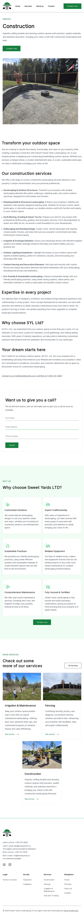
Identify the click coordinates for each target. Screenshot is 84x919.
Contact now (11, 48)
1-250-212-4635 (54, 376)
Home (17, 6)
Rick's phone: (15, 852)
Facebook (27, 880)
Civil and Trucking (51, 895)
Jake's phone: (15, 842)
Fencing (47, 884)
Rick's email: (16, 855)
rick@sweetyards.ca (24, 376)
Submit (12, 445)
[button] (5, 91)
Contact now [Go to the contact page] (72, 6)
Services (28, 6)
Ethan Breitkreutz (71, 911)
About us (40, 6)
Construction (49, 880)
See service (12, 734)
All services (73, 665)
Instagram (27, 884)
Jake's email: (17, 846)
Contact (51, 6)
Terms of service (10, 880)
